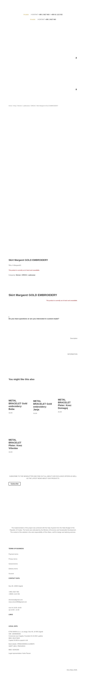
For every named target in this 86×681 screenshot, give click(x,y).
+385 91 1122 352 (57, 14)
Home (10, 105)
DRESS (33, 105)
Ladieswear (26, 105)
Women (19, 105)
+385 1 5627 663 (44, 14)
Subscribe (15, 484)
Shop (14, 105)
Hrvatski (26, 14)
